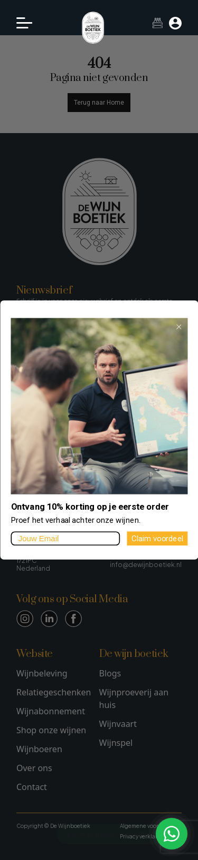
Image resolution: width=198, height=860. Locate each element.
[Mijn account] (175, 23)
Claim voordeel (157, 538)
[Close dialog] (178, 326)
